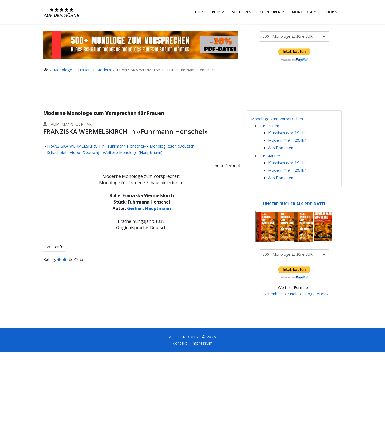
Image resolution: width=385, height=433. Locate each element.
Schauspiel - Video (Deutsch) (73, 152)
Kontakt (179, 343)
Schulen (240, 12)
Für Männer (270, 155)
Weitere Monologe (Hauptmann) (133, 152)
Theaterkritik (208, 12)
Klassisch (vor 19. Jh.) (287, 132)
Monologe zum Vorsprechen (277, 118)
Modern (104, 69)
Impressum (202, 343)
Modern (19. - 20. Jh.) (287, 140)
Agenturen (270, 12)
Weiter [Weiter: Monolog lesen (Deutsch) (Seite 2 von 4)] (55, 246)
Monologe (302, 12)
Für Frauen (269, 125)
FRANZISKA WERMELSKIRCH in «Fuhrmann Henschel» (96, 146)
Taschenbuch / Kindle (279, 293)
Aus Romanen (280, 147)
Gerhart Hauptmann (149, 208)
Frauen (84, 69)
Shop (329, 12)
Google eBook (315, 293)
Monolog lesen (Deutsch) (173, 146)
